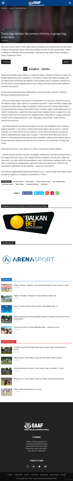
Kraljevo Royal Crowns (43, 181)
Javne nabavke (54, 475)
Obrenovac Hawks (7, 184)
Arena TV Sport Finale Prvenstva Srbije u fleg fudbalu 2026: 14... (36, 306)
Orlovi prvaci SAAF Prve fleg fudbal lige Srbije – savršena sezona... (37, 327)
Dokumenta (34, 475)
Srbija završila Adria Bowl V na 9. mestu (28, 389)
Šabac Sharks (20, 184)
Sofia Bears (44, 184)
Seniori (3, 29)
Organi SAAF (18, 475)
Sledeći (67, 62)
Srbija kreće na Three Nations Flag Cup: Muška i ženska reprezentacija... (39, 379)
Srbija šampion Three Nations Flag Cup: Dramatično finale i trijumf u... (38, 358)
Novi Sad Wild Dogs (59, 181)
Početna (9, 475)
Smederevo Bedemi (32, 184)
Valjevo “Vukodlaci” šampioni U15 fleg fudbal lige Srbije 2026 (35, 296)
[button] (70, 3)
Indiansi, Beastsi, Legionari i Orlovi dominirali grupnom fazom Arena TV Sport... (42, 285)
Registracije (44, 475)
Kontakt (63, 475)
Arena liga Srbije (11, 29)
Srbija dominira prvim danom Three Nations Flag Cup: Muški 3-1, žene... (39, 368)
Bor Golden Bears (18, 181)
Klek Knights (30, 181)
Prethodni (6, 62)
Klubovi (27, 475)
